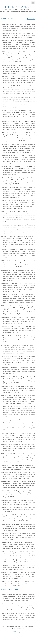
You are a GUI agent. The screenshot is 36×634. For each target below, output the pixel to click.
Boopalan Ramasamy (18, 7)
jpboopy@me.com (19, 628)
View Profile (31, 19)
